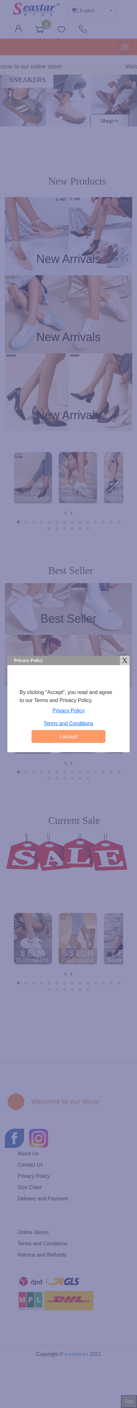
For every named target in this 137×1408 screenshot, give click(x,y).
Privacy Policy (68, 710)
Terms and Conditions (69, 723)
